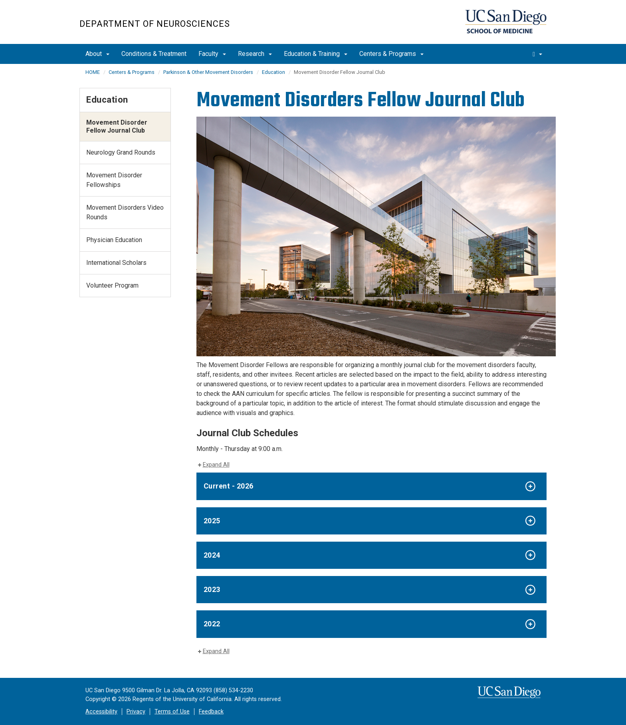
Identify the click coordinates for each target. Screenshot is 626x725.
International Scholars (116, 262)
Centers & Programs (391, 54)
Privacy (136, 711)
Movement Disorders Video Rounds (125, 212)
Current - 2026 (229, 486)
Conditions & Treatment (153, 54)
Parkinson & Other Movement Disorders (208, 72)
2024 (212, 555)
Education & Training (315, 54)
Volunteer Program (112, 285)
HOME (92, 72)
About (97, 54)
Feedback (211, 711)
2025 (212, 520)
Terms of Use (172, 711)
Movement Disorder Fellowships (114, 180)
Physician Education (114, 240)
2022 (212, 624)
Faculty (212, 54)
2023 (212, 589)
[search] (537, 54)
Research (255, 54)
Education (273, 72)
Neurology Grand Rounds (120, 152)
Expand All (216, 464)
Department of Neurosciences (154, 24)
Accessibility (101, 711)
